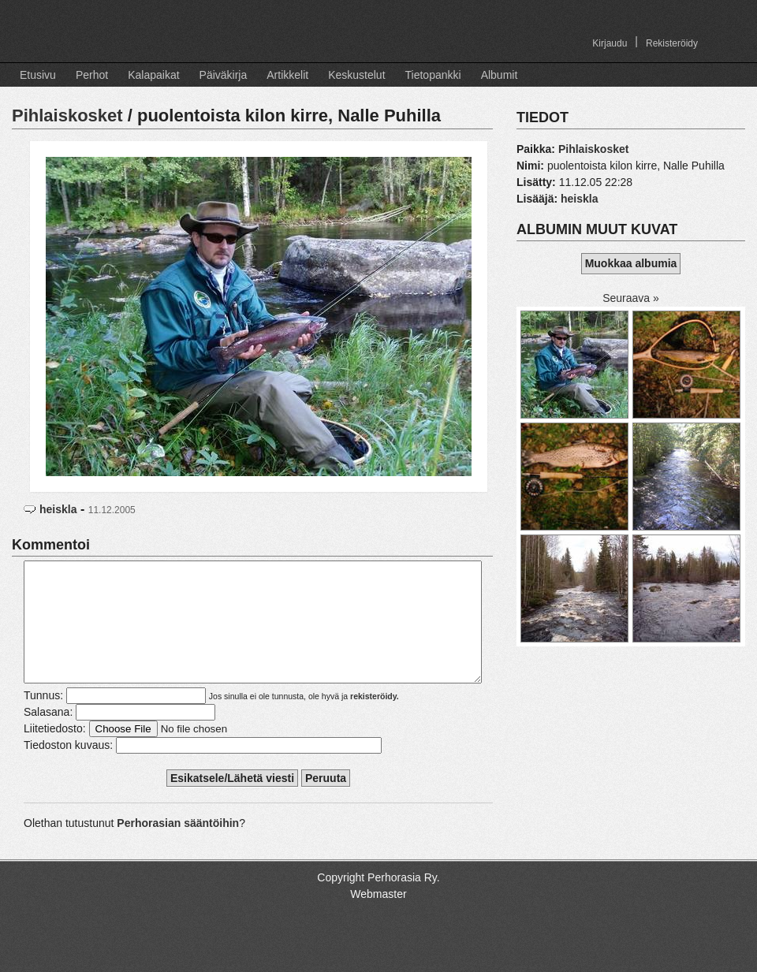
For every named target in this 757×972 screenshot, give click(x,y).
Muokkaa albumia (631, 263)
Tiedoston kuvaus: (68, 768)
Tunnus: (43, 719)
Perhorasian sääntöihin (178, 846)
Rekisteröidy (672, 43)
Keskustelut (356, 75)
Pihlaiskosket (67, 115)
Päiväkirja (224, 75)
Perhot (92, 75)
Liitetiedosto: (55, 752)
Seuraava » (630, 298)
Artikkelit (287, 75)
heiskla (57, 509)
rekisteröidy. (374, 719)
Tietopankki (433, 75)
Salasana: (48, 735)
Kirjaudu (609, 43)
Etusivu (38, 75)
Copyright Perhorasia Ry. (378, 901)
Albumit (499, 75)
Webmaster (378, 917)
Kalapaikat (153, 75)
